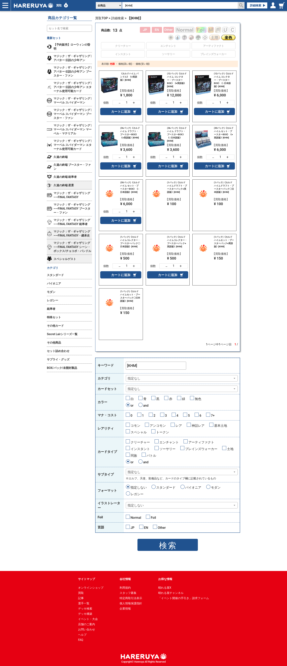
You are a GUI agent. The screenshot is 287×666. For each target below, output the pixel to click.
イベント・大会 (88, 619)
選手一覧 (83, 603)
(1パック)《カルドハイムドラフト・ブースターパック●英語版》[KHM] (177, 187)
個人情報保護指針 (131, 603)
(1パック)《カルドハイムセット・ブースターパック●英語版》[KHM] (224, 242)
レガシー (137, 494)
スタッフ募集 (128, 592)
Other (162, 528)
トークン (162, 432)
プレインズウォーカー (201, 449)
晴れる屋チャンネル (171, 592)
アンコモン (158, 426)
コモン (135, 426)
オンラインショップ (90, 587)
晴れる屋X (164, 587)
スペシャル (139, 432)
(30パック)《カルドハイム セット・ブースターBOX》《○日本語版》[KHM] (130, 187)
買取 (59, 5)
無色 (198, 399)
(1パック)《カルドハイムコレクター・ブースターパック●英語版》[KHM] (177, 242)
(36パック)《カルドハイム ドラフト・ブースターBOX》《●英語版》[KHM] (130, 133)
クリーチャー (140, 442)
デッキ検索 (85, 608)
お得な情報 (165, 579)
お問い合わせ (86, 629)
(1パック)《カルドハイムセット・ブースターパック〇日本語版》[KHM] (130, 296)
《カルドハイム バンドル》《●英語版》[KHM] (129, 76)
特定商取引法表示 (131, 598)
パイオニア (193, 487)
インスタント (140, 449)
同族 (134, 455)
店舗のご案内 (86, 624)
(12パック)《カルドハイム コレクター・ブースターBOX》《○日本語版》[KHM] (223, 80)
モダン (216, 487)
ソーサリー (167, 449)
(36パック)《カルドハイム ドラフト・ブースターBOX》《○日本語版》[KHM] (177, 134)
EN (146, 528)
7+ (213, 415)
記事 (81, 598)
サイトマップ (86, 579)
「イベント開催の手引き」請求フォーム (183, 598)
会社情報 (125, 579)
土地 (230, 449)
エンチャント (169, 442)
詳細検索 (255, 5)
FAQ (80, 639)
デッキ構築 (85, 613)
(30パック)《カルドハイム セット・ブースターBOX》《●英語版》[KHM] (223, 133)
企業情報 (125, 608)
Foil (153, 518)
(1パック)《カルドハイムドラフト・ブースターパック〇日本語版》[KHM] (224, 187)
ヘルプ (82, 634)
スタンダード (166, 487)
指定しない (139, 487)
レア (179, 426)
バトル (151, 455)
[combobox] (182, 378)
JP (132, 528)
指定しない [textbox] (136, 505)
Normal (136, 518)
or (132, 405)
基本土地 (220, 426)
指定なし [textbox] (134, 378)
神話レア (198, 426)
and (146, 405)
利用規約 (125, 587)
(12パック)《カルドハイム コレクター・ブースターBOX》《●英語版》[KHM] (177, 80)
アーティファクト (201, 442)
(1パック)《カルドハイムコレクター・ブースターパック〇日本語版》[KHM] (130, 242)
